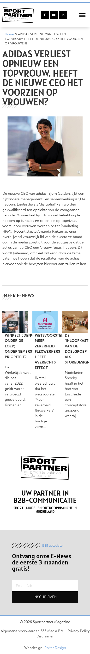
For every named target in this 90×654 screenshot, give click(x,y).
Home (9, 34)
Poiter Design (55, 648)
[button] (82, 15)
